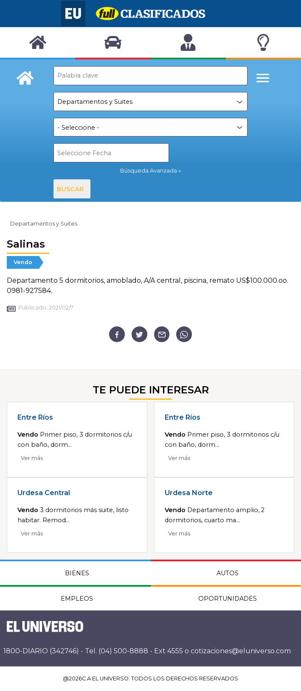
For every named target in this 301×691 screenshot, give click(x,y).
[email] (162, 334)
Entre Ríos (35, 417)
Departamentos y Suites (43, 223)
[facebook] (117, 334)
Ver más (32, 458)
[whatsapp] (184, 334)
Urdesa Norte (189, 493)
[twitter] (139, 334)
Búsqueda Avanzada (148, 170)
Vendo (23, 262)
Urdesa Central (43, 493)
